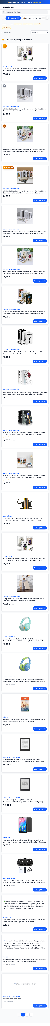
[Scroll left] (3, 18)
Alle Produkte (13, 18)
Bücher (18, 24)
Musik (37, 24)
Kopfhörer (6, 27)
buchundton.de (8, 7)
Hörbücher (28, 24)
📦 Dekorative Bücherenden (34, 18)
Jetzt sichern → (38, 2)
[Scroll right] (46, 18)
